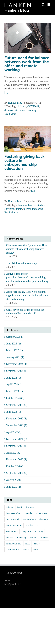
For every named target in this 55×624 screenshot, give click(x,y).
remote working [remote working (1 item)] (13, 543)
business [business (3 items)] (30, 507)
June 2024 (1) (13, 377)
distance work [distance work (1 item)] (12, 519)
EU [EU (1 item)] (39, 525)
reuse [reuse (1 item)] (27, 543)
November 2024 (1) (16, 363)
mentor (27, 208)
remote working (28, 110)
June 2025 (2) (13, 343)
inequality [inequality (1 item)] (26, 531)
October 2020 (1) (15, 466)
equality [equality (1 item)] (29, 525)
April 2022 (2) (13, 432)
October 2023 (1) (15, 398)
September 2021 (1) (16, 445)
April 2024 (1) (13, 384)
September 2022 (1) (16, 425)
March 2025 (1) (14, 350)
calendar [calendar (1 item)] (28, 513)
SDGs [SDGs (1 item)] (37, 543)
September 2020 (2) (16, 473)
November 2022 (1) (16, 418)
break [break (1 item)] (19, 507)
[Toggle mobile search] (43, 4)
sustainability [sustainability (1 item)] (12, 549)
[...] (6, 92)
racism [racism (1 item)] (44, 537)
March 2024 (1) (14, 391)
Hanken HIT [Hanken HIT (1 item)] (12, 531)
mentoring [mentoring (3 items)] (21, 537)
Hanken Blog (15, 102)
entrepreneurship (13, 208)
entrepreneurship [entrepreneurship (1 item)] (14, 525)
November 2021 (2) (16, 439)
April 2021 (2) (13, 452)
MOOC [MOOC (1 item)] (33, 537)
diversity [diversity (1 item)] (43, 519)
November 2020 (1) (16, 459)
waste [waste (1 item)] (35, 549)
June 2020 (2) (13, 486)
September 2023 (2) (16, 405)
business (22, 205)
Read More (10, 113)
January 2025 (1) (15, 357)
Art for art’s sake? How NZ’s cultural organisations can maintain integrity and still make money (27, 295)
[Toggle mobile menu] (49, 4)
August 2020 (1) (14, 479)
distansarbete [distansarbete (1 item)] (29, 519)
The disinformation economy (21, 263)
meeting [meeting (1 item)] (39, 531)
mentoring (37, 208)
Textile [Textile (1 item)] (26, 549)
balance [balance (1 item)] (9, 507)
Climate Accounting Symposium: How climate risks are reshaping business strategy (26, 249)
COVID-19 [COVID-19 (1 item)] (42, 513)
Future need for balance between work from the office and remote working (26, 64)
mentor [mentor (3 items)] (9, 537)
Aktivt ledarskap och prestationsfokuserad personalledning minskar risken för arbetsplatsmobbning (27, 277)
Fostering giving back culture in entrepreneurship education (24, 162)
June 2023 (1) (13, 411)
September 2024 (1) (16, 370)
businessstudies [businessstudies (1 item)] (13, 513)
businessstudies (36, 205)
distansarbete (11, 110)
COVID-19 (33, 106)
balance (22, 106)
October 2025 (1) (15, 336)
